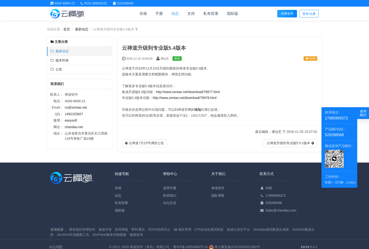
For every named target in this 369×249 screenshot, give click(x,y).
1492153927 (74, 114)
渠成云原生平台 (238, 229)
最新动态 (81, 29)
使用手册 (169, 188)
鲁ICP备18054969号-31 (190, 247)
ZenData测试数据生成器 (271, 229)
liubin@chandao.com (280, 210)
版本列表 (60, 60)
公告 (56, 69)
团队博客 (218, 195)
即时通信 (138, 229)
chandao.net (74, 127)
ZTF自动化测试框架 (209, 229)
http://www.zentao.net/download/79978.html (185, 98)
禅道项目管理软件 (82, 229)
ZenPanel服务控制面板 (109, 235)
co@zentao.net (76, 107)
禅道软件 (218, 188)
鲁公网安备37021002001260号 (234, 247)
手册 (159, 14)
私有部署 (210, 14)
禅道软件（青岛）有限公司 (149, 247)
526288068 (273, 203)
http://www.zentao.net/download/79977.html (188, 92)
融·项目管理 (182, 229)
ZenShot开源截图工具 (73, 235)
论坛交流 (169, 203)
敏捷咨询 (136, 235)
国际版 (232, 14)
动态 (175, 14)
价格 (143, 14)
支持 (191, 14)
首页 (66, 29)
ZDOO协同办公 (159, 229)
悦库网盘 (121, 229)
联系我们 (169, 195)
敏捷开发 (105, 229)
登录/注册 (309, 14)
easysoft (71, 120)
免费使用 (287, 13)
